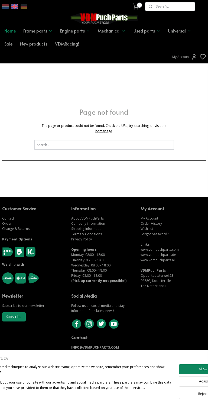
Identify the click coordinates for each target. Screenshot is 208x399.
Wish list (147, 228)
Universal (179, 31)
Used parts (147, 31)
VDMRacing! (67, 44)
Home (10, 31)
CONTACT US (82, 352)
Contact (8, 218)
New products (33, 44)
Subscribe (13, 316)
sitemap (122, 389)
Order (7, 223)
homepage (103, 130)
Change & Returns (16, 228)
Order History (151, 223)
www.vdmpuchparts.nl (158, 260)
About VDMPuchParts (87, 218)
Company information (88, 223)
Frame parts (38, 31)
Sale (8, 44)
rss (134, 389)
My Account (184, 57)
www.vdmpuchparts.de (158, 254)
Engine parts (75, 31)
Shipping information (87, 228)
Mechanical (112, 31)
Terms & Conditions (86, 234)
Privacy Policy (81, 239)
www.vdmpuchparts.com (160, 249)
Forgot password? (154, 234)
